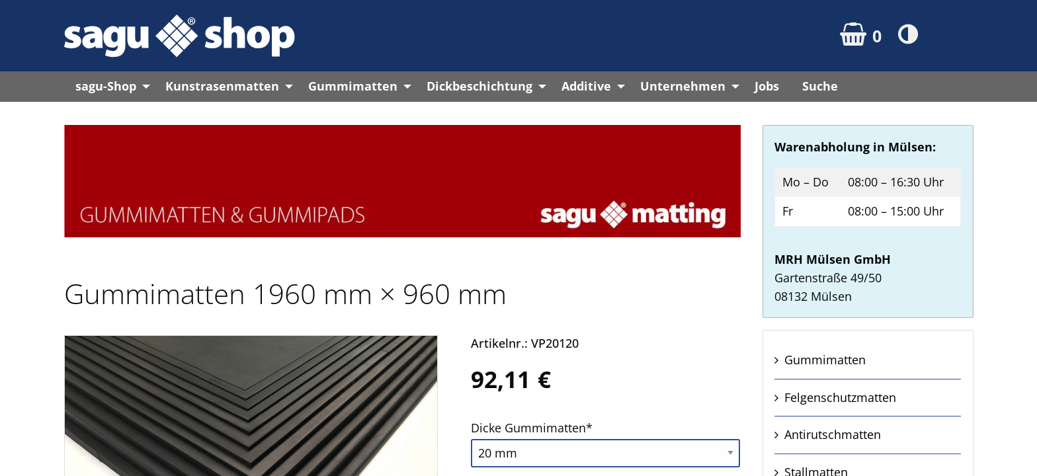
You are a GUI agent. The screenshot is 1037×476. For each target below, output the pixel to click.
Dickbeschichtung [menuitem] (479, 86)
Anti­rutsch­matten (832, 434)
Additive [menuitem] (586, 86)
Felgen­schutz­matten (840, 397)
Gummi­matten (825, 360)
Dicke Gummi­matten (532, 427)
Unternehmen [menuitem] (683, 86)
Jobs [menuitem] (767, 86)
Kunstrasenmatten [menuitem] (222, 86)
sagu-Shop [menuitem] (105, 86)
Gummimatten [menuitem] (352, 86)
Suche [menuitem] (820, 86)
